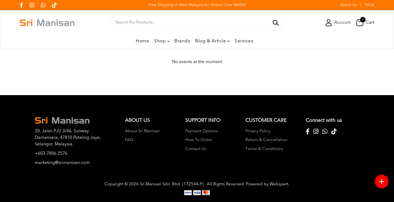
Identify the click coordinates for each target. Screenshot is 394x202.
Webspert (279, 184)
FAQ (129, 140)
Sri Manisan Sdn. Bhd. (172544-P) (172, 184)
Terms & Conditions (264, 149)
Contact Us (195, 149)
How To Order (198, 140)
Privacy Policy (257, 131)
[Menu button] (382, 181)
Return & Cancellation (266, 140)
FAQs (369, 5)
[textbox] (192, 23)
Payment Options (201, 131)
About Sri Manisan (142, 131)
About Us (348, 5)
